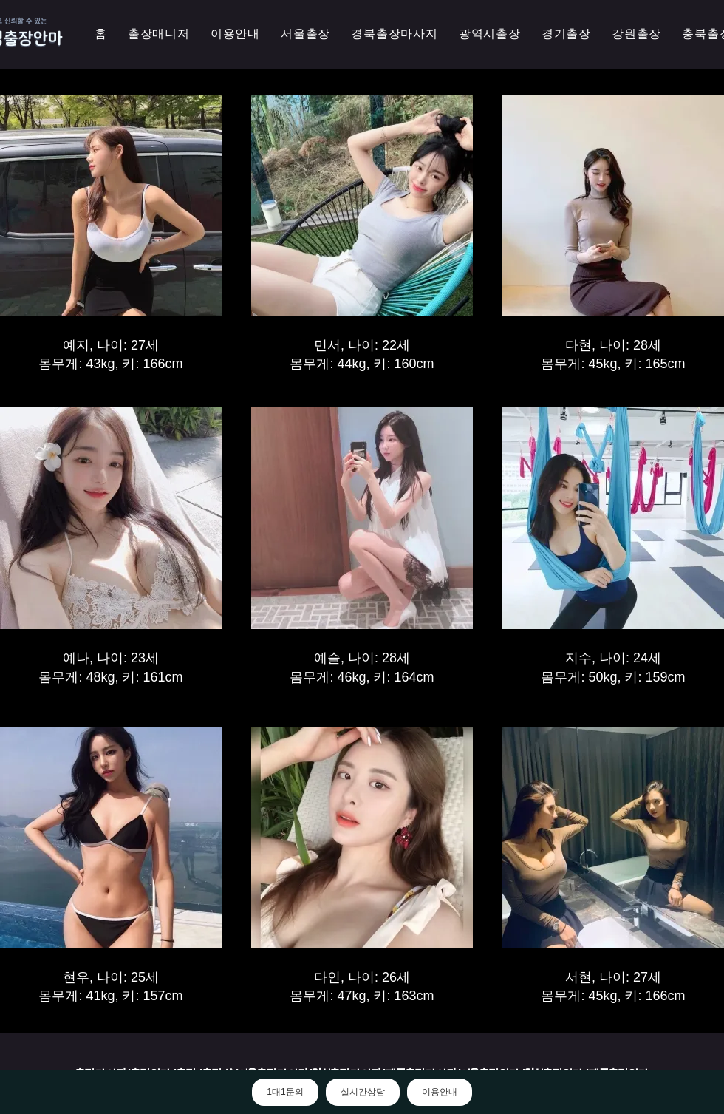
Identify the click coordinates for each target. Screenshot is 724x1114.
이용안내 (439, 1092)
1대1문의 (285, 1092)
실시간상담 (363, 1092)
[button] (489, 34)
